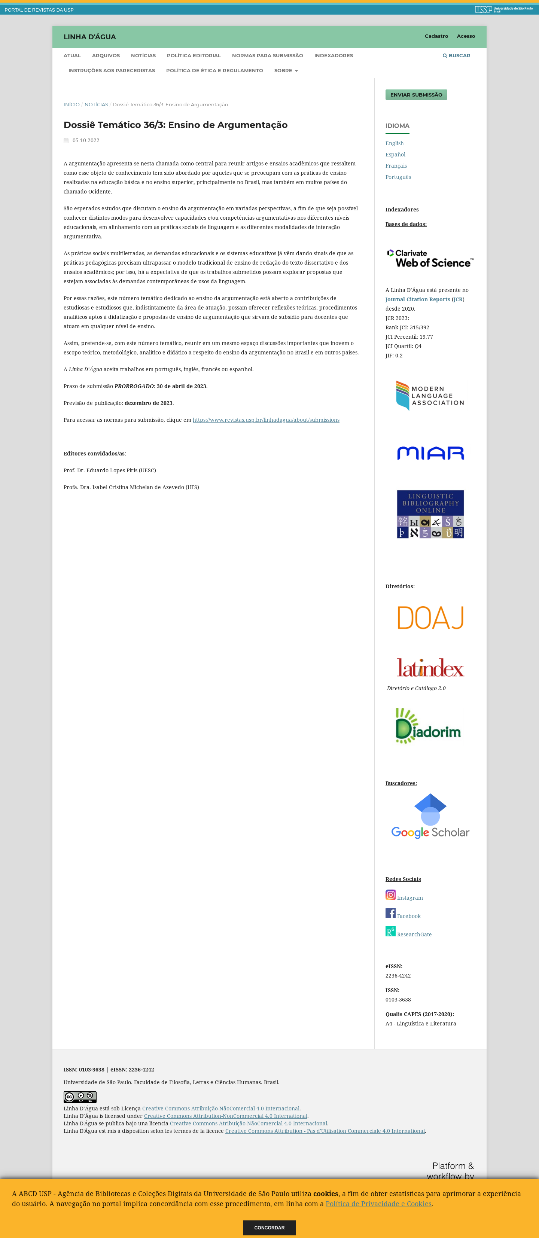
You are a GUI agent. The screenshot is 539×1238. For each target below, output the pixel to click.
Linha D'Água (90, 37)
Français (396, 165)
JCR (458, 299)
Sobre (284, 70)
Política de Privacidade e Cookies (379, 1203)
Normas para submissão (267, 55)
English (395, 143)
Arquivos (106, 55)
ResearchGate (409, 934)
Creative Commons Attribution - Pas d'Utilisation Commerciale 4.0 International (325, 1130)
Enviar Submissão (416, 95)
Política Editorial (194, 55)
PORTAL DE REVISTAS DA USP (39, 10)
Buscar (457, 55)
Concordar (270, 1228)
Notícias (143, 55)
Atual (72, 55)
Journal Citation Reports (418, 299)
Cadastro (436, 36)
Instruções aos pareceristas (111, 70)
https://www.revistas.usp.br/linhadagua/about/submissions (266, 419)
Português (398, 176)
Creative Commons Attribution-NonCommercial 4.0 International (225, 1115)
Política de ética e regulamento (214, 70)
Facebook (403, 916)
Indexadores (333, 55)
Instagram (404, 897)
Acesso (466, 36)
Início (72, 104)
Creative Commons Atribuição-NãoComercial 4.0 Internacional (220, 1108)
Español (395, 154)
